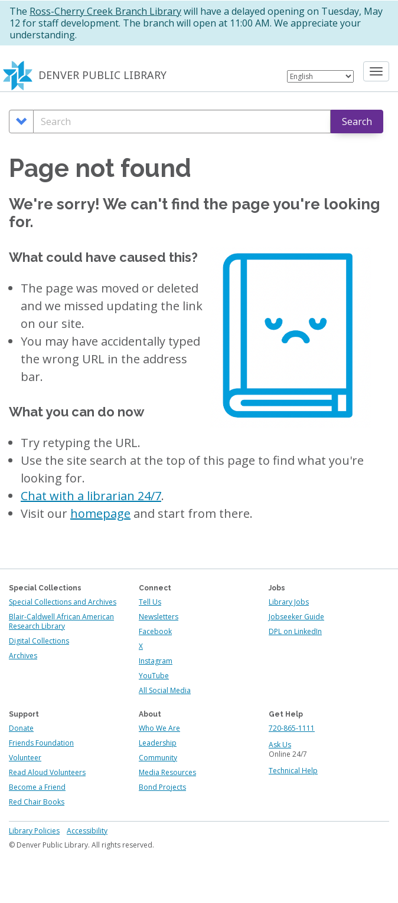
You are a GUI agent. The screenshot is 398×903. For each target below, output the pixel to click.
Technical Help (293, 771)
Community (158, 758)
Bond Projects (162, 787)
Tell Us (150, 602)
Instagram (155, 661)
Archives (23, 656)
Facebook (155, 631)
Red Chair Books (36, 802)
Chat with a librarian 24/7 (91, 496)
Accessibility (87, 831)
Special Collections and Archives (62, 602)
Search (357, 121)
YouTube (154, 676)
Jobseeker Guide (296, 617)
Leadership (158, 743)
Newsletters (158, 617)
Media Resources (167, 772)
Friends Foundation (41, 743)
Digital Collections (39, 641)
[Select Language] (320, 76)
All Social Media (165, 690)
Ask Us (280, 745)
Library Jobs (289, 602)
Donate (21, 728)
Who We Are (159, 728)
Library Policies (34, 831)
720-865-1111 (292, 728)
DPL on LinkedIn (295, 631)
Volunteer (25, 758)
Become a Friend (37, 787)
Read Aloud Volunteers (47, 772)
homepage (100, 513)
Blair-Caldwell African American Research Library (61, 621)
